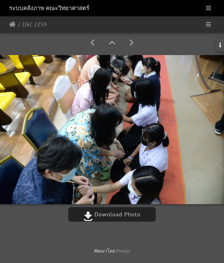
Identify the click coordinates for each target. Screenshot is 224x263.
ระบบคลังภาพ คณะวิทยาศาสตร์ (49, 8)
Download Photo (112, 214)
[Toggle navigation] (208, 8)
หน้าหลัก (12, 24)
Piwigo (123, 251)
